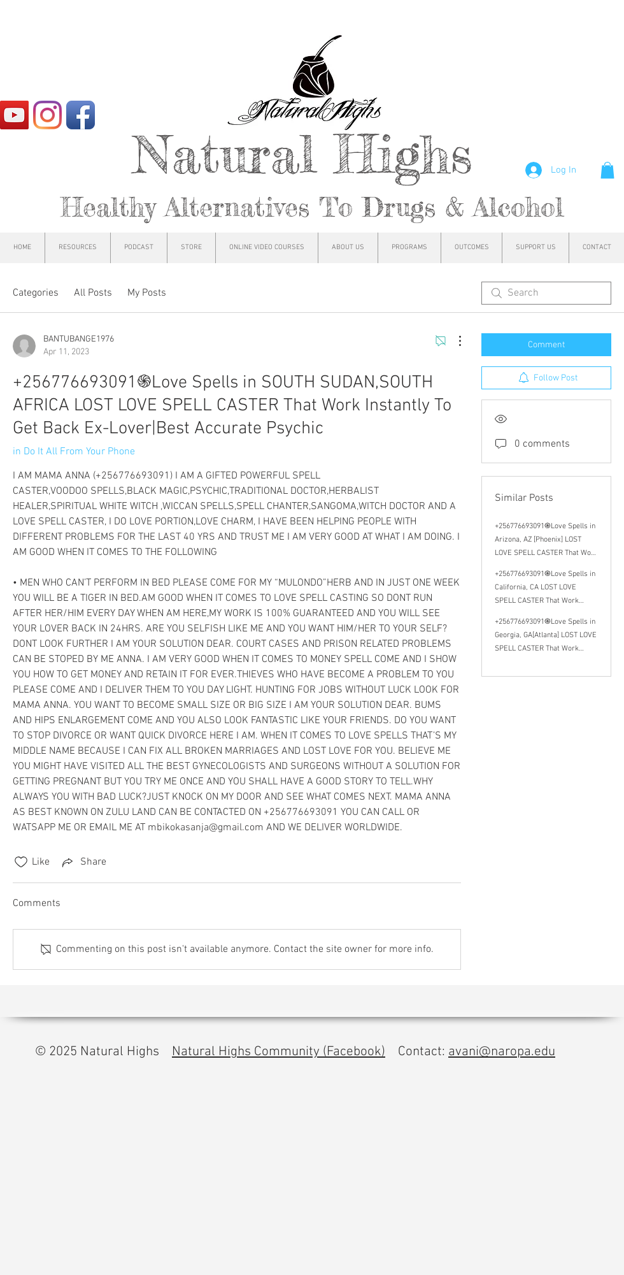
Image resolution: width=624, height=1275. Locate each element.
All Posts (93, 293)
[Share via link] (83, 862)
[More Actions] (453, 341)
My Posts (146, 293)
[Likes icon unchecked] (21, 862)
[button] (607, 170)
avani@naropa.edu (501, 1052)
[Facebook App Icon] (80, 115)
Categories (36, 293)
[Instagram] (47, 115)
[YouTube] (14, 115)
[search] (546, 293)
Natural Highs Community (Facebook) (278, 1052)
